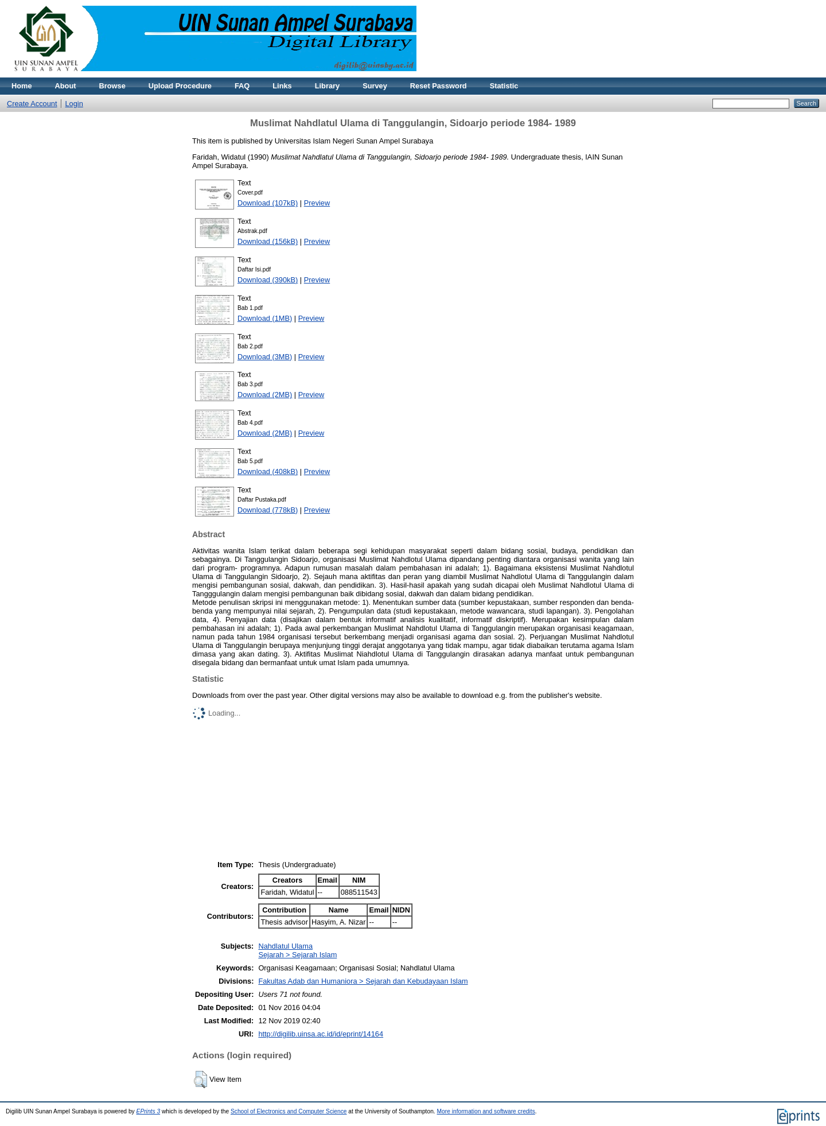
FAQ (242, 85)
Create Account (32, 103)
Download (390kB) (267, 279)
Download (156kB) (267, 241)
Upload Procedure (180, 85)
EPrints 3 (149, 1111)
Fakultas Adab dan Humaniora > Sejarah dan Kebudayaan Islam (362, 981)
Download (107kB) (267, 203)
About (65, 85)
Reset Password (438, 85)
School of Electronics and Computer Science (289, 1111)
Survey (375, 85)
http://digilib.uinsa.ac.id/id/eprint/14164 (320, 1034)
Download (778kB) (267, 510)
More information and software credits (486, 1111)
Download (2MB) (264, 394)
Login (74, 103)
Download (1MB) (264, 318)
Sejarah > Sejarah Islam (297, 954)
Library (327, 85)
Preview (317, 203)
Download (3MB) (264, 356)
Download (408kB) (267, 471)
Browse (112, 85)
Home (21, 85)
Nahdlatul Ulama (285, 946)
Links (281, 85)
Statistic (504, 85)
